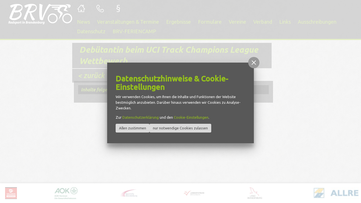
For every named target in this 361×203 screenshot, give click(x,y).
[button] (253, 62)
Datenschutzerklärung (140, 117)
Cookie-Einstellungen (191, 117)
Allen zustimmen (132, 128)
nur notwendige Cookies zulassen (180, 128)
